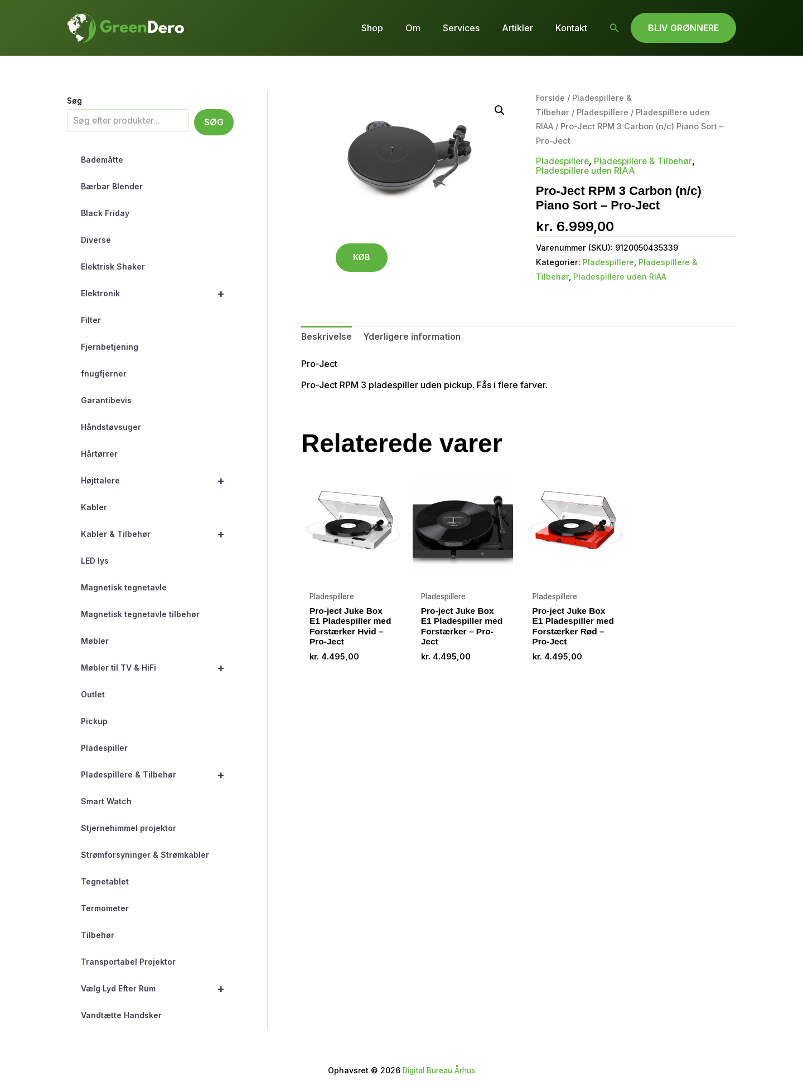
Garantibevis (106, 400)
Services (472, 27)
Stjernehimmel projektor (128, 828)
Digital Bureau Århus (439, 1070)
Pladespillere (603, 112)
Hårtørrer (99, 453)
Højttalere (157, 480)
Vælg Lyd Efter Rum (157, 988)
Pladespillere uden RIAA (587, 169)
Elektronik (157, 293)
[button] (614, 28)
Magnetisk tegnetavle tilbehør (140, 614)
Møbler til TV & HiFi (157, 667)
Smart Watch (106, 801)
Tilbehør (97, 935)
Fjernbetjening (109, 346)
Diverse (96, 240)
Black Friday (105, 213)
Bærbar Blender (112, 186)
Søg (74, 100)
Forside (550, 98)
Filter (91, 320)
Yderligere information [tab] (413, 336)
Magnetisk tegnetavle (124, 587)
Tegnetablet (105, 881)
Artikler (524, 27)
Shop (392, 27)
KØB (365, 259)
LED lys (95, 560)
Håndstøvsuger (111, 427)
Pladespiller (104, 747)
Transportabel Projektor (128, 961)
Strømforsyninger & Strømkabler (145, 854)
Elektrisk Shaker (113, 266)
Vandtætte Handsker (121, 1015)
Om (428, 27)
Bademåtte (102, 159)
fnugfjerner (104, 373)
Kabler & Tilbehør (157, 534)
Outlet (93, 694)
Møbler (95, 641)
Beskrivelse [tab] (326, 336)
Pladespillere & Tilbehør (157, 774)
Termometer (105, 908)
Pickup (94, 721)
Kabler (94, 507)
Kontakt (573, 27)
